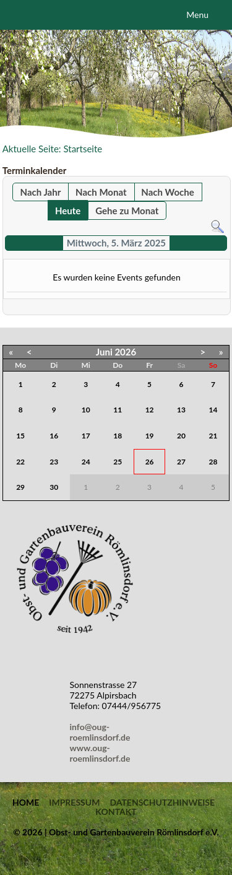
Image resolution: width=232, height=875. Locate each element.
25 (117, 461)
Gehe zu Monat (126, 210)
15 (20, 435)
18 (117, 435)
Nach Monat (100, 192)
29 (20, 487)
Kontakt (115, 812)
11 (117, 409)
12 (149, 409)
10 (86, 409)
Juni (104, 351)
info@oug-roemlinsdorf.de (102, 731)
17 (86, 435)
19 (149, 435)
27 (181, 461)
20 (181, 435)
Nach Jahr (40, 192)
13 (181, 409)
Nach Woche (167, 192)
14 (213, 409)
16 (53, 435)
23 (53, 461)
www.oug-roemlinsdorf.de (102, 753)
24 (86, 461)
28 (213, 461)
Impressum (74, 802)
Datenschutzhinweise (162, 802)
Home (25, 802)
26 (149, 461)
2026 (125, 351)
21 (213, 435)
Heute (67, 210)
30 (53, 487)
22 (20, 461)
